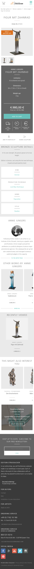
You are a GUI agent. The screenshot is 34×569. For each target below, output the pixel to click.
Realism (17, 211)
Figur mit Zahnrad (5, 11)
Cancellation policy (6, 565)
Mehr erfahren (17, 424)
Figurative (17, 199)
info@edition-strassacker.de (11, 524)
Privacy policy (19, 562)
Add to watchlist (9, 138)
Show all (17, 308)
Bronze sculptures (17, 9)
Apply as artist (5, 507)
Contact (3, 493)
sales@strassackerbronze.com (12, 541)
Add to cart (17, 116)
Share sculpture (24, 138)
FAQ (2, 496)
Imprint (16, 565)
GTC (13, 565)
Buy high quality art (6, 9)
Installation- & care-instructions (10, 499)
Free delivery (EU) (8, 126)
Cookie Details (27, 562)
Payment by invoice (26, 125)
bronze (17, 175)
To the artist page (17, 258)
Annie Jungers (27, 9)
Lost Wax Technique (17, 187)
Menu (31, 3)
